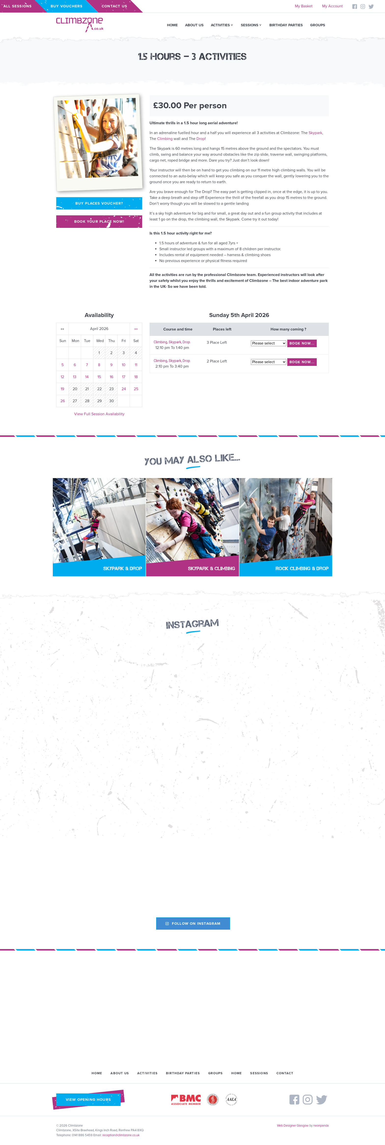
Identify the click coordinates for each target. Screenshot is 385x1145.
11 (136, 364)
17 (123, 376)
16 (111, 376)
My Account (332, 6)
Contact (284, 1073)
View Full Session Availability (99, 414)
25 (136, 388)
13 (74, 376)
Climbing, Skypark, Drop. (172, 342)
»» (136, 328)
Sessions (249, 25)
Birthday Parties (286, 25)
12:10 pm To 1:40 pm (172, 347)
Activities (220, 25)
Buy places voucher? (99, 203)
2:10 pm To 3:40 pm (172, 366)
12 (62, 376)
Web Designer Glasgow (293, 1126)
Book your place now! (99, 221)
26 (62, 401)
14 (87, 376)
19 (62, 388)
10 (123, 364)
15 (99, 376)
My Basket (304, 6)
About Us (194, 25)
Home (172, 25)
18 (136, 376)
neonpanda (321, 1126)
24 (124, 388)
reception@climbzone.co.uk (121, 1135)
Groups (317, 25)
